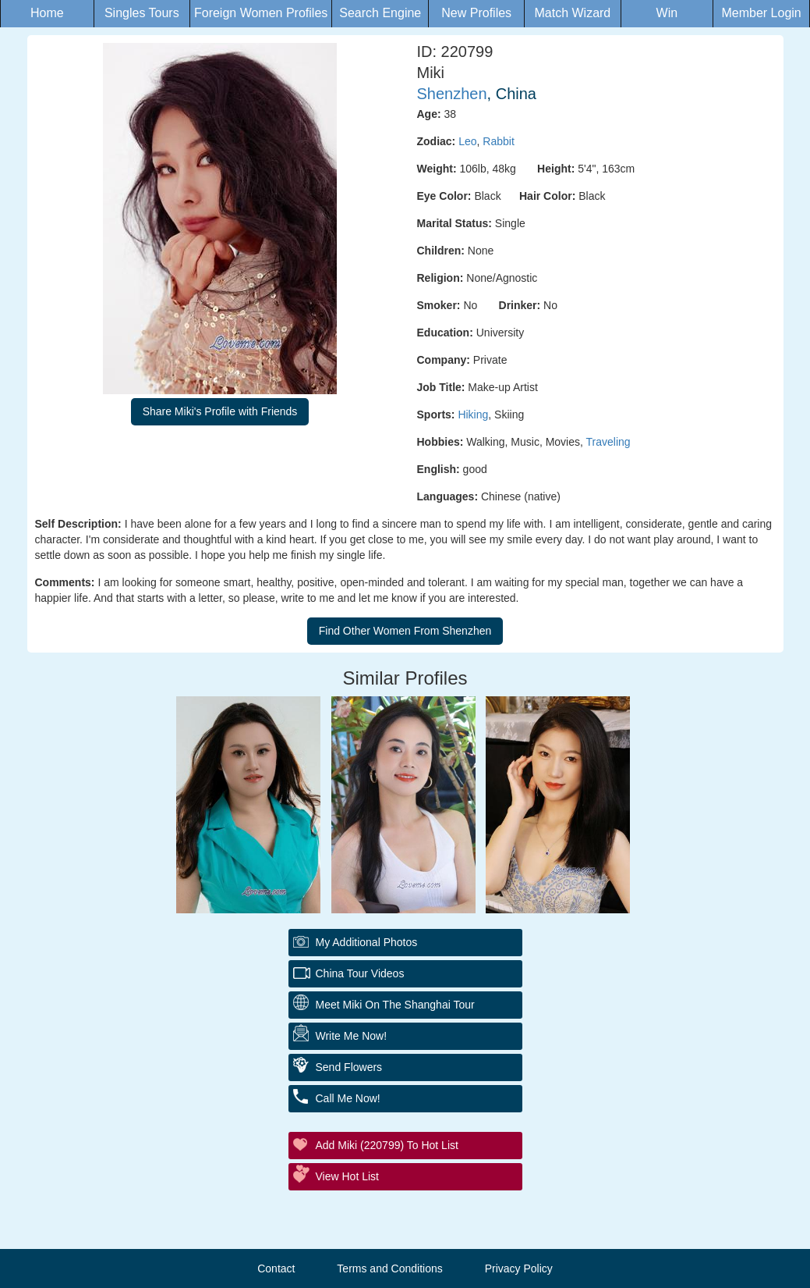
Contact (276, 1268)
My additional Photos (367, 942)
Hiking (473, 414)
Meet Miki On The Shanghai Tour (395, 1004)
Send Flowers (349, 1067)
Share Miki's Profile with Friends (220, 411)
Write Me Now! (351, 1036)
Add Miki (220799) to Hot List (387, 1145)
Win (667, 13)
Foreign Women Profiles (260, 13)
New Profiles (476, 13)
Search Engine (380, 13)
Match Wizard (572, 13)
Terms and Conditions (389, 1268)
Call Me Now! (348, 1098)
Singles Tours (141, 13)
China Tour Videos (360, 973)
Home (47, 13)
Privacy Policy (519, 1268)
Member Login (761, 13)
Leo (467, 141)
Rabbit (498, 141)
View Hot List (347, 1176)
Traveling (608, 442)
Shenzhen (452, 93)
